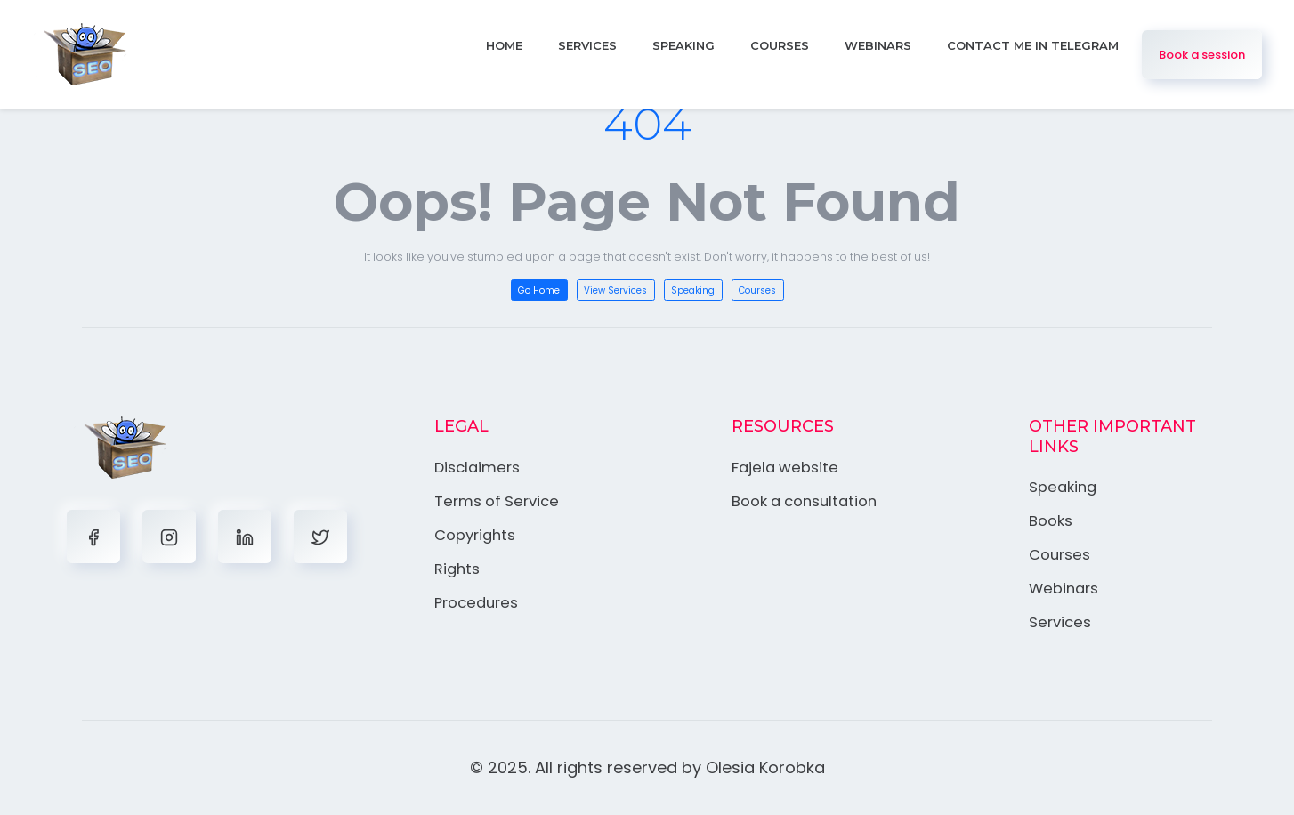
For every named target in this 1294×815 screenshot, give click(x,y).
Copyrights (476, 534)
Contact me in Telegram (1033, 45)
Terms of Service (498, 500)
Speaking (683, 45)
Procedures (478, 600)
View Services (615, 290)
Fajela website (786, 467)
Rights (457, 566)
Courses (779, 45)
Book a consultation (808, 500)
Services (587, 45)
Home (504, 45)
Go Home (539, 290)
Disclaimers (478, 467)
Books (1050, 520)
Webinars (878, 45)
